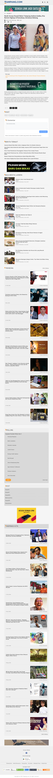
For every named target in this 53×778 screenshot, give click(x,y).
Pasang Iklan (24, 763)
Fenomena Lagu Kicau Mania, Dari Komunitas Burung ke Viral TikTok (16, 295)
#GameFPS (7, 500)
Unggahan (31, 115)
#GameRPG (7, 495)
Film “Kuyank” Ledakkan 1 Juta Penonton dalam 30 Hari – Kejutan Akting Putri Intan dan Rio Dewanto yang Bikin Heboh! (17, 364)
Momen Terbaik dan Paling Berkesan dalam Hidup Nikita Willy (19, 156)
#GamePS (7, 492)
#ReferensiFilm (8, 497)
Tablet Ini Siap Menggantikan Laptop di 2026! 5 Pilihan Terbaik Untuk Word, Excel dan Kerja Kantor (17, 382)
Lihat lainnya (46, 268)
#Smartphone (8, 503)
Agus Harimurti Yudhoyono (13, 466)
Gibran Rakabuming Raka (12, 462)
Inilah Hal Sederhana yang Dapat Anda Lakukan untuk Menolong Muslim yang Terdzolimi (32, 197)
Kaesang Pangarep (11, 436)
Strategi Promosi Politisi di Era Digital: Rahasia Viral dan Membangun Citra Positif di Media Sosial (18, 638)
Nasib (6, 115)
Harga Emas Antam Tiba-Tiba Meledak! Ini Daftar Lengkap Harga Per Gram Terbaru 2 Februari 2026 (17, 415)
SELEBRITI (9, 13)
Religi (17, 199)
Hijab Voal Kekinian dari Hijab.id (24, 214)
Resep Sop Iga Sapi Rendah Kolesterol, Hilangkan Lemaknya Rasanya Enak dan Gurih (30, 241)
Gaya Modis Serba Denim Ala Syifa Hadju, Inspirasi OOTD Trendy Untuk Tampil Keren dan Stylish (26, 148)
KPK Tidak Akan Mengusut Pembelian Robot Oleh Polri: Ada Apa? (16, 689)
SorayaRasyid (12, 115)
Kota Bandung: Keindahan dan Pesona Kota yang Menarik (30, 250)
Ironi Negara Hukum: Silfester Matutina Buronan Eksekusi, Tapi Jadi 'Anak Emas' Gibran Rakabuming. (17, 569)
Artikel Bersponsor (17, 763)
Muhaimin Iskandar (11, 445)
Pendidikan (18, 251)
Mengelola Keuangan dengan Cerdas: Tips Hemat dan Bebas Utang (32, 259)
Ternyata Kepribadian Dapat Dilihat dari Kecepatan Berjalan (30, 206)
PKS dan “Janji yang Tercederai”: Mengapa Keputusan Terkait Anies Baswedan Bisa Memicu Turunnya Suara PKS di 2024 (17, 621)
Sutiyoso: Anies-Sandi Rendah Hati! (24, 179)
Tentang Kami (9, 763)
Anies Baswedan (10, 475)
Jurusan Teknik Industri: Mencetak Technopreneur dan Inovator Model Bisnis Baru (17, 398)
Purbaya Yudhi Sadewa (12, 454)
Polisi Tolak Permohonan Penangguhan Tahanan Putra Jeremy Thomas (21, 150)
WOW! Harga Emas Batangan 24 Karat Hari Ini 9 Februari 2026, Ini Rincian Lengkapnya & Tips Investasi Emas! (17, 330)
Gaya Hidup (18, 207)
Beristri (17, 115)
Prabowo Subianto (11, 471)
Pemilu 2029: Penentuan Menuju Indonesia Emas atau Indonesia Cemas (18, 723)
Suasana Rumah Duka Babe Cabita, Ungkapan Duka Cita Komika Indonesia (22, 145)
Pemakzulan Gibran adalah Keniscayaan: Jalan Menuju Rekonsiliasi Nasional (17, 706)
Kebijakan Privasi (37, 763)
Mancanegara (18, 234)
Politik (17, 180)
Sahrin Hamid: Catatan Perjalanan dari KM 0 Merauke (17, 587)
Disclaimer (30, 763)
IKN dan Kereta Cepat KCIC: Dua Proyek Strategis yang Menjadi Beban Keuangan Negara (18, 672)
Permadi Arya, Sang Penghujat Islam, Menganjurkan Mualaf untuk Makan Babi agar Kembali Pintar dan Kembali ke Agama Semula (17, 604)
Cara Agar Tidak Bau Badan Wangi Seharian (26, 223)
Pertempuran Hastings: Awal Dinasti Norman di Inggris (29, 232)
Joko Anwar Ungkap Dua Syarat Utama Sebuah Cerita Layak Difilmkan (21, 158)
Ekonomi (17, 260)
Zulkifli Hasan (10, 449)
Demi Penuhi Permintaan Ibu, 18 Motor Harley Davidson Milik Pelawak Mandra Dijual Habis (25, 153)
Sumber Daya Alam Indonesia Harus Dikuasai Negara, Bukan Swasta (17, 655)
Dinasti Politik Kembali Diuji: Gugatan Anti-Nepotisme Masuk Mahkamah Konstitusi (16, 553)
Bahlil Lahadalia (10, 441)
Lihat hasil (45, 480)
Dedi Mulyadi (10, 458)
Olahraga (18, 189)
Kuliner (17, 243)
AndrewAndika (24, 115)
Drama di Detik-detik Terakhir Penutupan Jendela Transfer (30, 188)
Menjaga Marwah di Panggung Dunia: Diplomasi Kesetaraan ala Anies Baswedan (17, 535)
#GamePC (7, 489)
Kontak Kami (44, 763)
